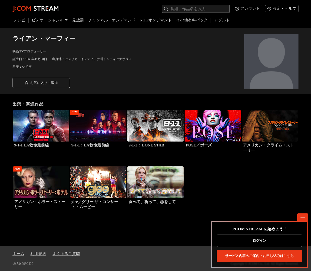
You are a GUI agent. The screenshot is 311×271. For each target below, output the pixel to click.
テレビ (19, 20)
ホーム (18, 254)
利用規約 (38, 254)
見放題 (78, 20)
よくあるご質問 (66, 254)
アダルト (222, 20)
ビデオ (37, 20)
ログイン (259, 240)
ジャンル (58, 20)
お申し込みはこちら (259, 256)
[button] (41, 83)
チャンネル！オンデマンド (111, 20)
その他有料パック (192, 20)
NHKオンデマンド (156, 20)
